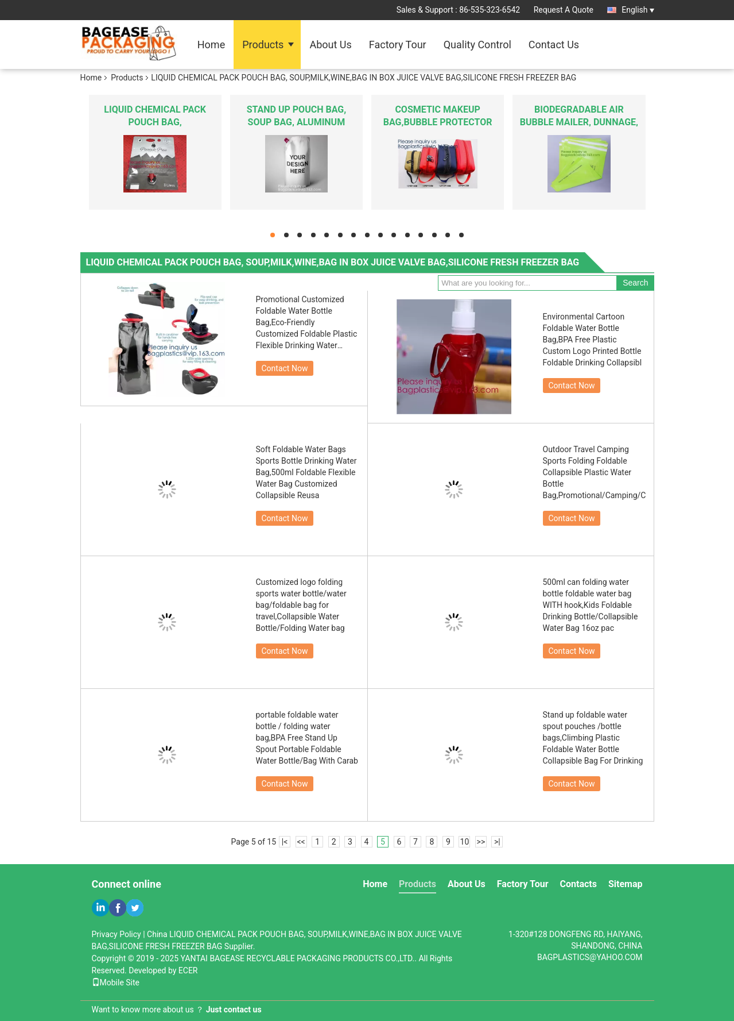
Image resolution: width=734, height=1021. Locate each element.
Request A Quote (563, 9)
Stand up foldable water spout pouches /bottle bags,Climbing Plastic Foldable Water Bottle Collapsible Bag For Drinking (593, 737)
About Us (330, 44)
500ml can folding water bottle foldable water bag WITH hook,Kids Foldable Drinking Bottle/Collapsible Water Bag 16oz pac (590, 605)
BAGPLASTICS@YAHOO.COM (590, 957)
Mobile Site (116, 982)
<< (301, 841)
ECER (188, 970)
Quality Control (477, 44)
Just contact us (234, 1009)
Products (262, 44)
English (638, 9)
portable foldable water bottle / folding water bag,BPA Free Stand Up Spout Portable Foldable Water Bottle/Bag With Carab (307, 737)
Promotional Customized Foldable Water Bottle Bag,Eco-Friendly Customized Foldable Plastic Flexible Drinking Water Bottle (307, 323)
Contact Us (554, 44)
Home (211, 44)
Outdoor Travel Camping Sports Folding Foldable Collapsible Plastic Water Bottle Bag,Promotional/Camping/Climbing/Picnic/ (594, 472)
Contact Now (285, 368)
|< (285, 841)
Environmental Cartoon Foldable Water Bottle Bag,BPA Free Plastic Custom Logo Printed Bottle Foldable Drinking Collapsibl (592, 339)
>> (481, 841)
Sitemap (625, 884)
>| (497, 841)
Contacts (578, 884)
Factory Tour (397, 44)
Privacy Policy (116, 934)
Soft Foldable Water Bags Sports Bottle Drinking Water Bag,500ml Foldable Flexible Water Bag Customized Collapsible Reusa (306, 472)
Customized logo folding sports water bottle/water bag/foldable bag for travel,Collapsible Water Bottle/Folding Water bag (301, 605)
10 (464, 841)
